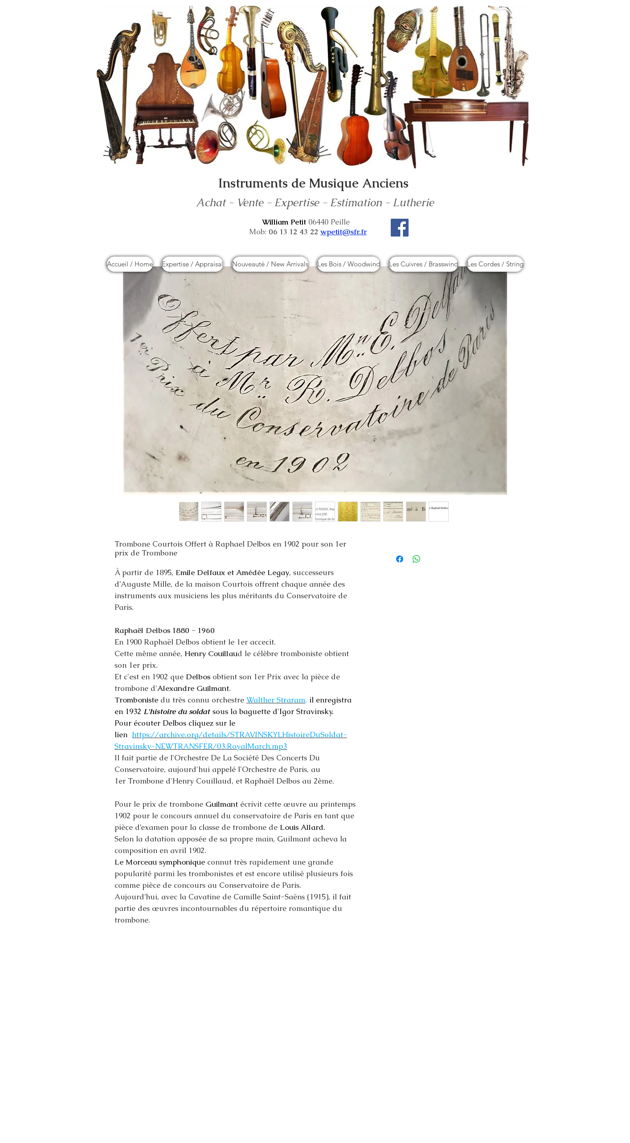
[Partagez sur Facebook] (399, 559)
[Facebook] (400, 228)
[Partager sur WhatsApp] (416, 559)
